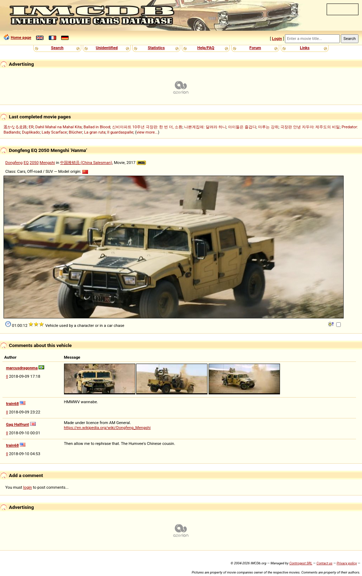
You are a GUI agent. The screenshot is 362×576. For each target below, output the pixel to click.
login (27, 487)
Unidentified (107, 47)
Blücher (75, 132)
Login (277, 38)
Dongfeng (14, 162)
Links (304, 47)
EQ (26, 162)
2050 (34, 162)
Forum (255, 47)
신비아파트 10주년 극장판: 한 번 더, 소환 (147, 126)
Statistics (156, 47)
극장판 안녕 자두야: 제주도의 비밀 (310, 126)
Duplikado (31, 132)
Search (57, 47)
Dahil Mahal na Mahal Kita (58, 126)
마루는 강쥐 (268, 126)
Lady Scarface (54, 132)
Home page (21, 37)
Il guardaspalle (120, 132)
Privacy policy (347, 563)
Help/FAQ (205, 47)
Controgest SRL (300, 563)
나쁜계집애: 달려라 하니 (205, 126)
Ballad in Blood (96, 126)
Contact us (324, 563)
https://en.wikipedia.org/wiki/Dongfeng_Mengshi (107, 427)
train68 (12, 403)
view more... (147, 132)
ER (31, 126)
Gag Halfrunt (17, 424)
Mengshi (47, 162)
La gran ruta (94, 132)
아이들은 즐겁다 (242, 126)
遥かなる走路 (15, 126)
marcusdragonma (21, 367)
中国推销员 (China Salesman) (86, 162)
